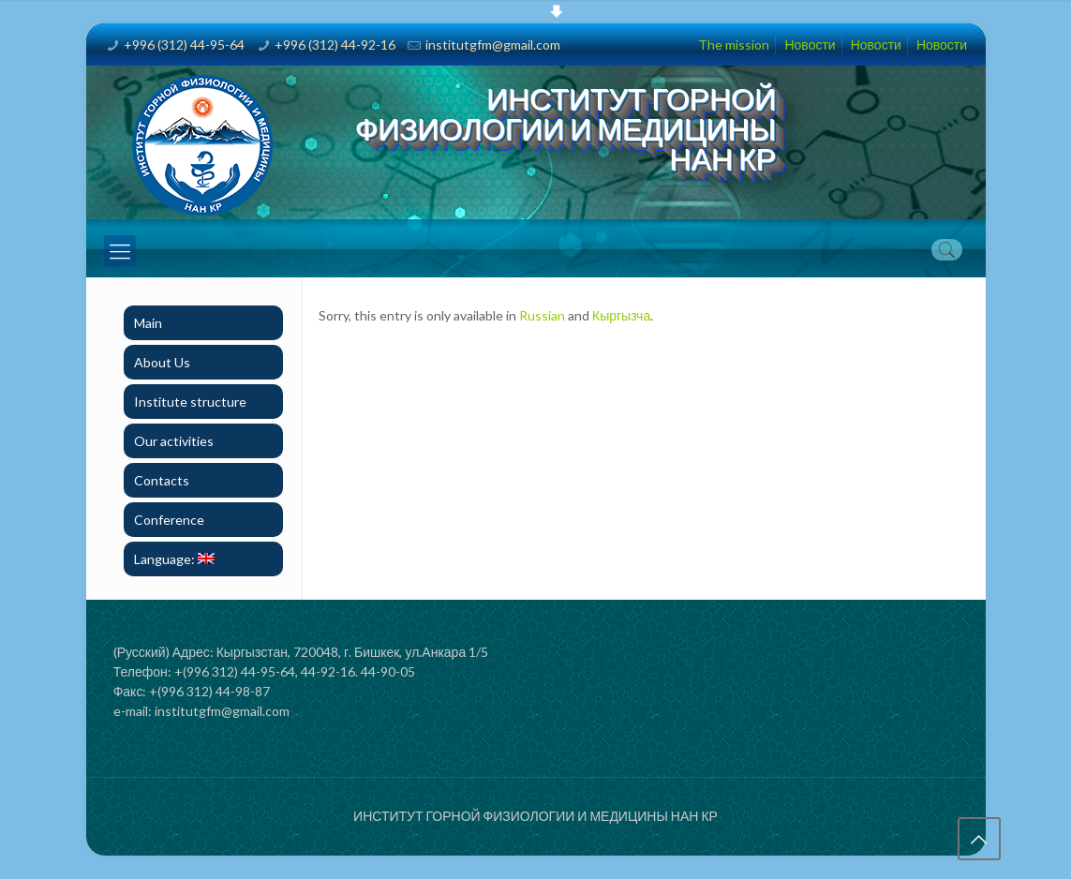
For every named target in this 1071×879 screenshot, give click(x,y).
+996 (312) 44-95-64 (184, 44)
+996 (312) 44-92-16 (335, 44)
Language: (174, 559)
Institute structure (190, 402)
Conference (169, 520)
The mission (733, 44)
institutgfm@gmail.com (492, 44)
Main (148, 323)
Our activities (174, 441)
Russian (542, 315)
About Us (162, 362)
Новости (809, 44)
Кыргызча (621, 315)
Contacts (161, 480)
